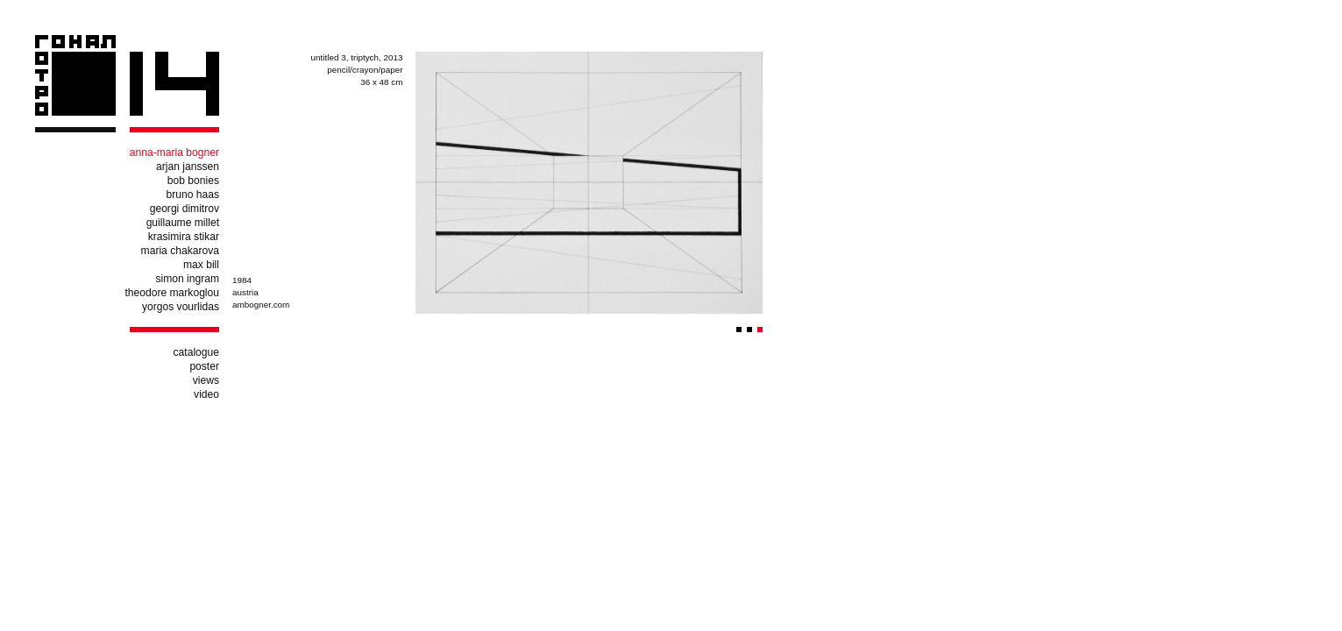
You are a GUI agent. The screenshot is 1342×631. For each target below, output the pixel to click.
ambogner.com (260, 304)
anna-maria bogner (174, 152)
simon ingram (187, 279)
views (206, 380)
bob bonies (193, 180)
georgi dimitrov (184, 208)
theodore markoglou (171, 293)
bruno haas (192, 194)
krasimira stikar (183, 236)
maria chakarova (180, 251)
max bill (201, 265)
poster (204, 366)
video (206, 394)
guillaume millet (182, 222)
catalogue (196, 352)
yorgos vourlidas (180, 307)
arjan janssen (187, 166)
